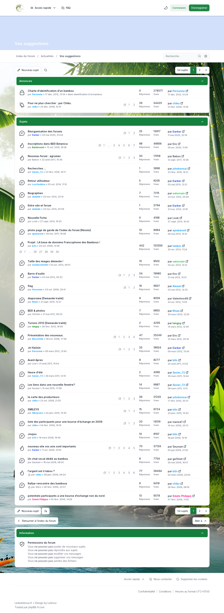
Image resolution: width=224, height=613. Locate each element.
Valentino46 (180, 298)
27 (40, 251)
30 (57, 251)
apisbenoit (37, 233)
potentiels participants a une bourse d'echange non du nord (66, 495)
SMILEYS (33, 409)
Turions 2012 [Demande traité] (47, 322)
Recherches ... (37, 168)
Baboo (35, 159)
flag (30, 285)
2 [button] (199, 70)
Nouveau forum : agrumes (44, 155)
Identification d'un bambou (88, 94)
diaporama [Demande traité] (45, 298)
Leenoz (52, 602)
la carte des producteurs (43, 396)
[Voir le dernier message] (187, 90)
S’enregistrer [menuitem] (199, 7)
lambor (177, 245)
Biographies (35, 192)
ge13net (178, 458)
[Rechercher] (199, 56)
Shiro (38, 486)
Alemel (177, 285)
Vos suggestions (32, 43)
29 (51, 251)
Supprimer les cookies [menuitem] (191, 578)
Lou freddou (38, 184)
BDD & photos (36, 310)
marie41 (177, 421)
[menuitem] (43, 8)
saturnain (179, 193)
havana (36, 388)
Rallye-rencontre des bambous (47, 483)
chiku (35, 106)
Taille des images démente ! (45, 261)
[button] (206, 70)
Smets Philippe (40, 499)
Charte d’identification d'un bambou (51, 90)
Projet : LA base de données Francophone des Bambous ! (64, 242)
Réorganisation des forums (45, 131)
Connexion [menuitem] (179, 7)
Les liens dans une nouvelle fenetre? (51, 384)
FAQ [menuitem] (66, 7)
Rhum (35, 301)
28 (46, 251)
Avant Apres (35, 359)
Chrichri (36, 314)
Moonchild (37, 338)
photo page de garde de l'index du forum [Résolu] (59, 229)
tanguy (35, 326)
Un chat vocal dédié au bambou (48, 458)
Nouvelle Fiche (37, 217)
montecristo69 (40, 264)
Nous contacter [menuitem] (160, 578)
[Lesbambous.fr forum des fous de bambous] (20, 8)
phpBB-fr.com (36, 606)
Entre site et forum (39, 205)
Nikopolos (37, 412)
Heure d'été (35, 372)
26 (35, 251)
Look (34, 221)
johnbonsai (180, 168)
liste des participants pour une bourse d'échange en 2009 (65, 421)
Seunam (178, 446)
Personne (37, 94)
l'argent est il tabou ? (41, 470)
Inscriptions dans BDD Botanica (48, 143)
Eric (175, 143)
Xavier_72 (37, 171)
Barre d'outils (36, 273)
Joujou (32, 433)
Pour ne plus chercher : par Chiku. (49, 102)
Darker (35, 134)
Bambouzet (38, 147)
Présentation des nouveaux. (45, 335)
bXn (34, 245)
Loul (34, 363)
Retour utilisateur (39, 180)
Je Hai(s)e (34, 347)
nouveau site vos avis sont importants (52, 446)
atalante (36, 196)
